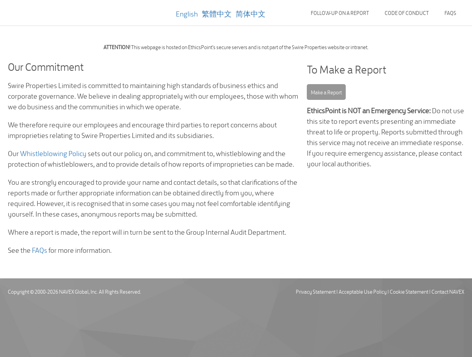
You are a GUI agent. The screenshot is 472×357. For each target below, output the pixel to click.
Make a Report (326, 92)
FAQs (450, 13)
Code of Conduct (407, 13)
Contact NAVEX (447, 291)
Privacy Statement (316, 291)
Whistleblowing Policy (53, 152)
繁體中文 (217, 13)
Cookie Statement (409, 291)
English (187, 13)
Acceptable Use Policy (363, 291)
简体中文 (251, 13)
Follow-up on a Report (340, 13)
